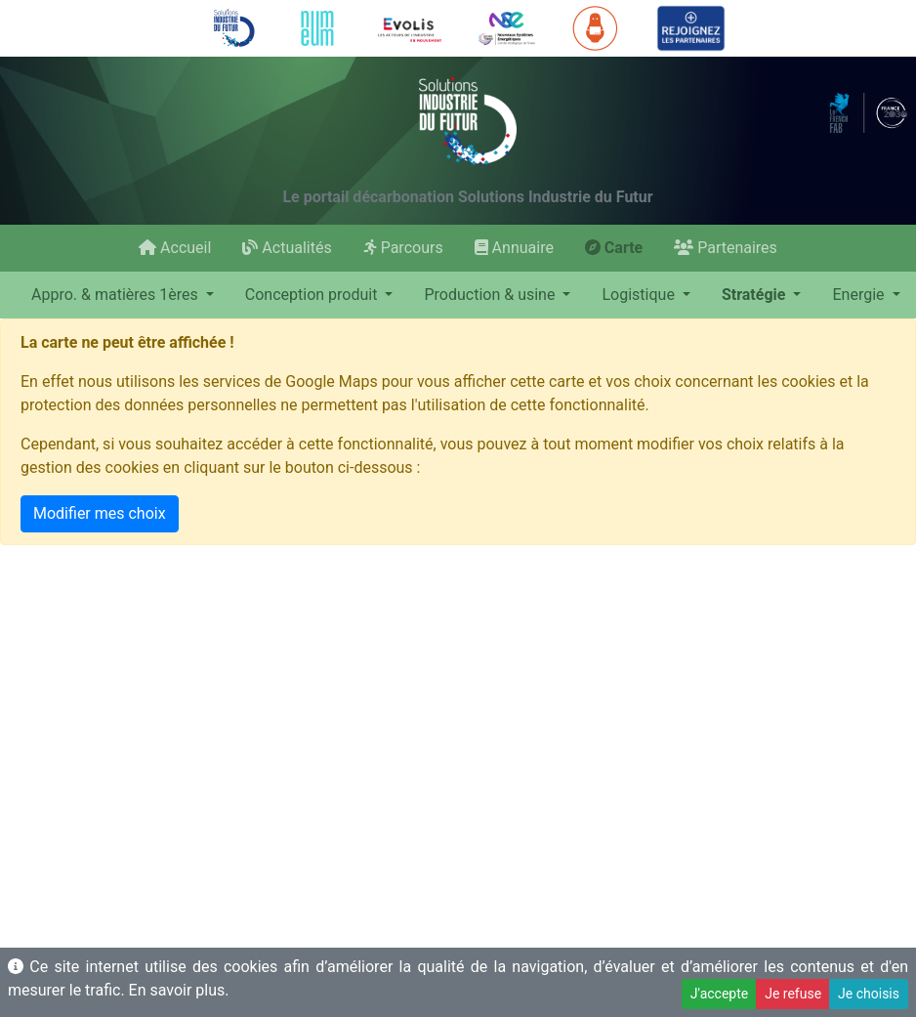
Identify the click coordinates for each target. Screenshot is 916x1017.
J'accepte (719, 993)
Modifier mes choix (99, 513)
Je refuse (793, 993)
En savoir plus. (179, 990)
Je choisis (868, 993)
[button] (122, 295)
